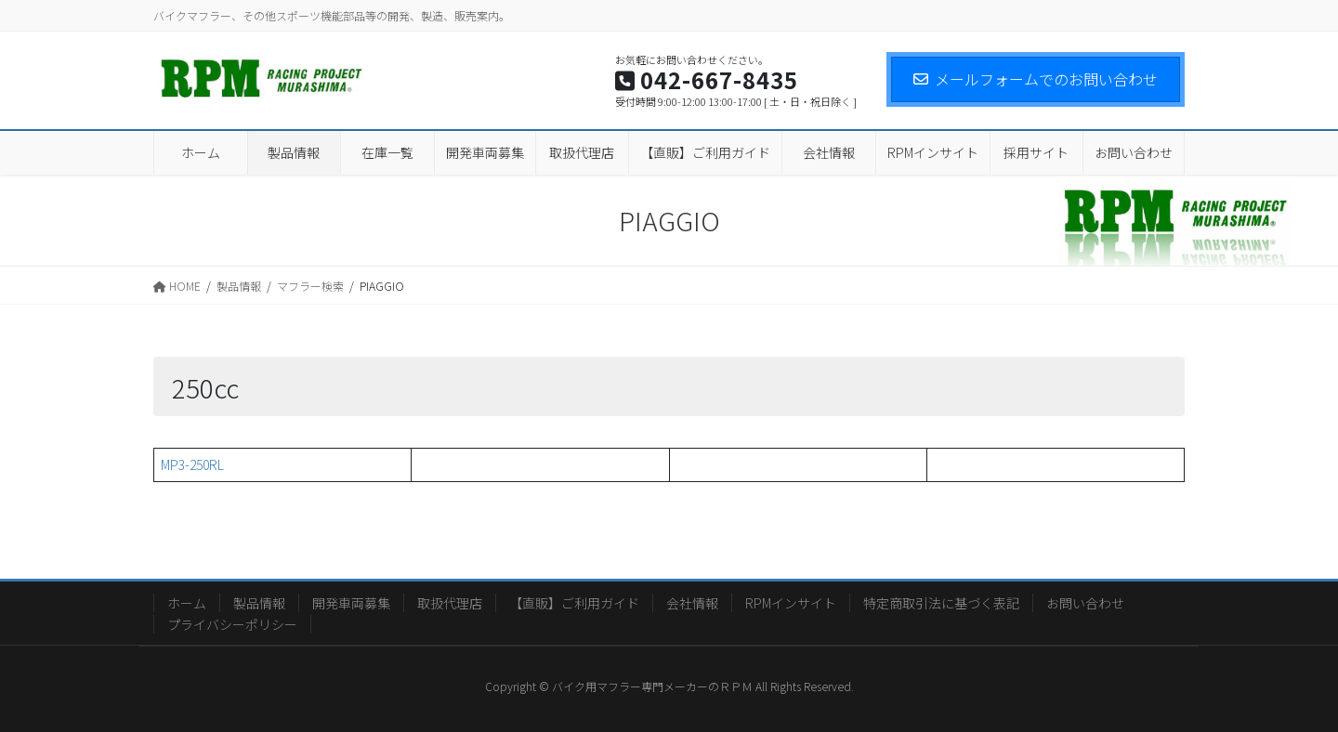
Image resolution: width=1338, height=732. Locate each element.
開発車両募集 (351, 603)
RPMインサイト (790, 603)
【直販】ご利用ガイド (574, 603)
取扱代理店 (449, 603)
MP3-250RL (192, 464)
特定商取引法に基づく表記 (941, 603)
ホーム (186, 603)
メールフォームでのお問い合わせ (1035, 79)
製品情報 (259, 603)
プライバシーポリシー (232, 624)
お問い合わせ (1085, 603)
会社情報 (692, 603)
